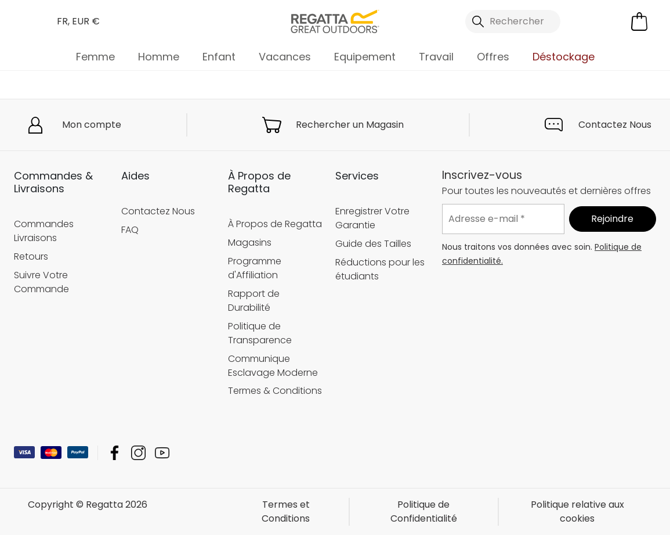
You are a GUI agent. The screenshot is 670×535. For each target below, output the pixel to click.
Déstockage (564, 56)
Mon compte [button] (91, 124)
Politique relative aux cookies (577, 511)
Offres (493, 56)
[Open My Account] (591, 21)
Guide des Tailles (373, 243)
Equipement (365, 56)
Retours (31, 256)
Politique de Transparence (260, 333)
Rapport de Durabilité (254, 300)
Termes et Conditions (286, 511)
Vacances (285, 56)
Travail (436, 56)
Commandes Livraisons (44, 231)
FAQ (130, 229)
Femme (95, 56)
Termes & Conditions (275, 390)
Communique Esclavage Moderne (273, 365)
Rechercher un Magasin (350, 124)
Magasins (249, 242)
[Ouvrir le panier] (639, 21)
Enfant (219, 56)
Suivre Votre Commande (41, 282)
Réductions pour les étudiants (380, 269)
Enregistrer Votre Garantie (372, 218)
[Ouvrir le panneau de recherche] (512, 21)
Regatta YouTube (162, 453)
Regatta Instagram (138, 453)
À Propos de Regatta (275, 224)
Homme (158, 56)
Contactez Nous (614, 124)
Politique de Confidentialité (423, 511)
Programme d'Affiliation (254, 268)
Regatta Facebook (114, 453)
